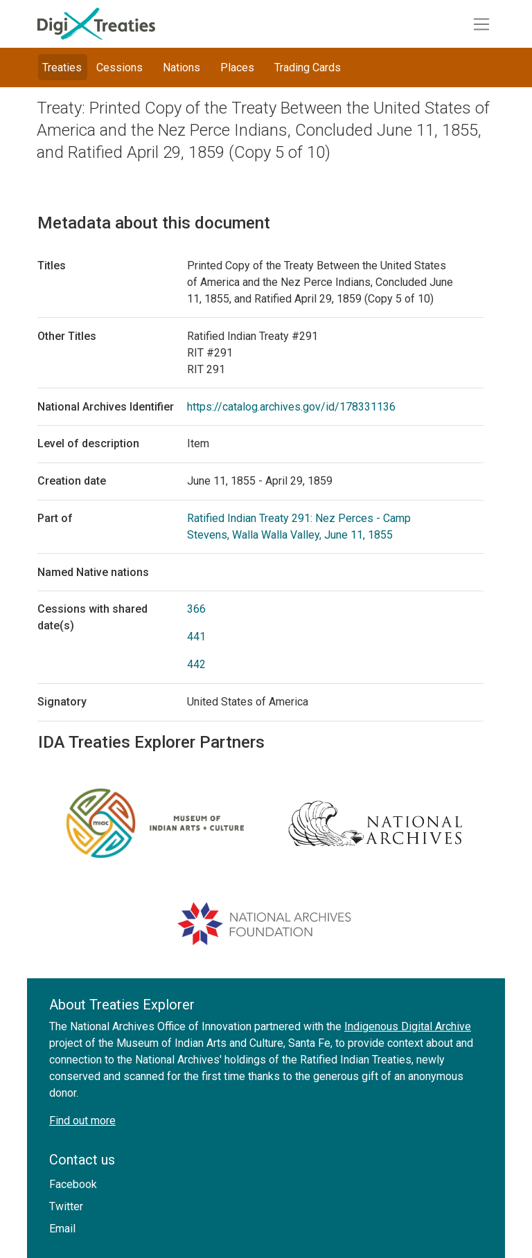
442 (196, 664)
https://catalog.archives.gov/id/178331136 (291, 406)
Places (237, 67)
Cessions (119, 67)
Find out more (82, 1120)
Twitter (66, 1206)
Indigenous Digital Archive (407, 1026)
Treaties (62, 67)
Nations (181, 67)
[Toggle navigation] (481, 24)
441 (196, 636)
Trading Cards (307, 67)
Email (62, 1228)
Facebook (73, 1184)
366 (196, 608)
